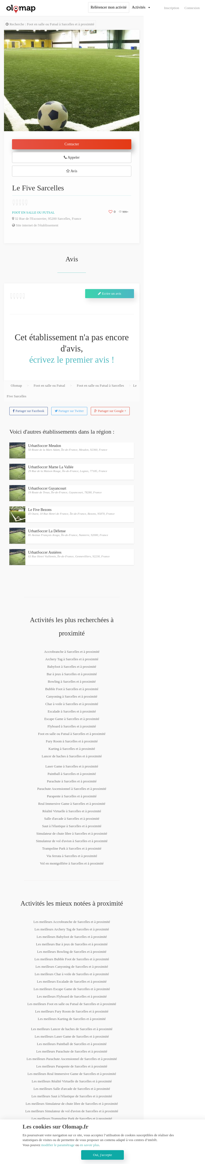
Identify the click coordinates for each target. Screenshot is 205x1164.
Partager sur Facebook (28, 411)
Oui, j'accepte (102, 1155)
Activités (138, 7)
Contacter (72, 144)
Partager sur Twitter (69, 411)
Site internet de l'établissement (35, 225)
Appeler (72, 157)
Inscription (171, 8)
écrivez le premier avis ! (71, 360)
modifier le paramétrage (57, 1145)
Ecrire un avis (109, 293)
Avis (71, 171)
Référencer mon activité (109, 7)
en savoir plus (89, 1145)
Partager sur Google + (110, 411)
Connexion (192, 8)
